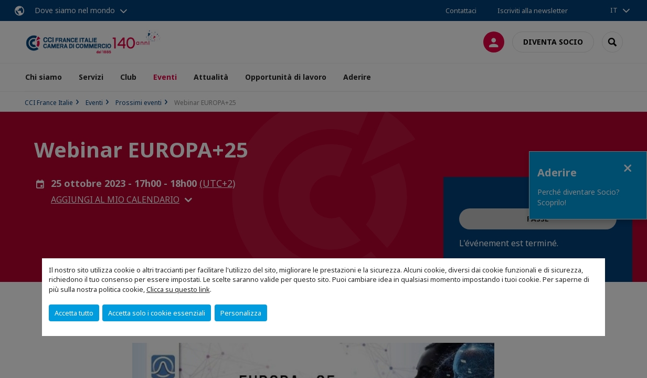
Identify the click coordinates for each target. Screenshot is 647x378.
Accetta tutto (74, 313)
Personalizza (240, 313)
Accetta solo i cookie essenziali (156, 313)
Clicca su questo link (178, 289)
